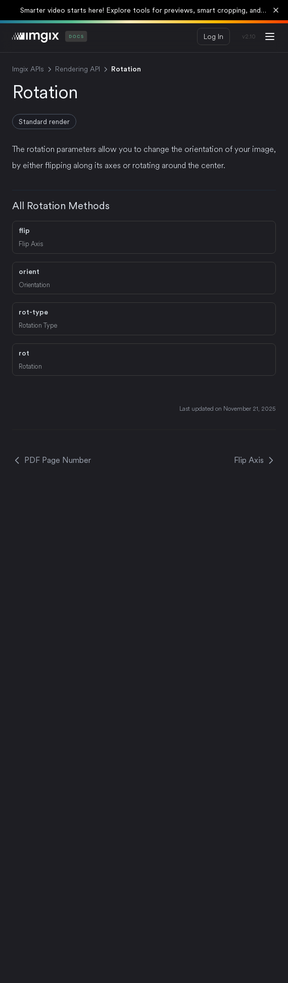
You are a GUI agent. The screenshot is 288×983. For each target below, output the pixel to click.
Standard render (44, 121)
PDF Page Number (51, 460)
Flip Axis (255, 460)
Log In (213, 36)
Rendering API (77, 69)
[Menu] (270, 36)
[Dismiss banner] (276, 10)
